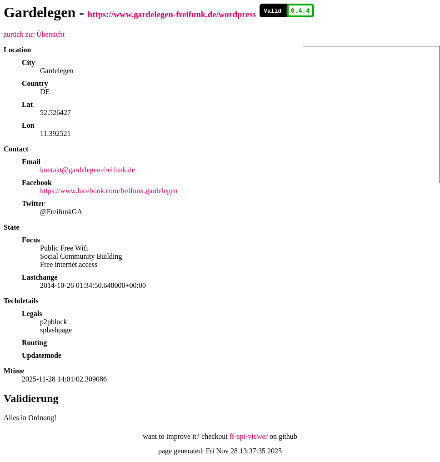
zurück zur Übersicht (34, 34)
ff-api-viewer (249, 436)
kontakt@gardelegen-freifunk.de (87, 170)
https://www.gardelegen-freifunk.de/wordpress (172, 14)
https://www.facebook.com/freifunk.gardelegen (108, 191)
